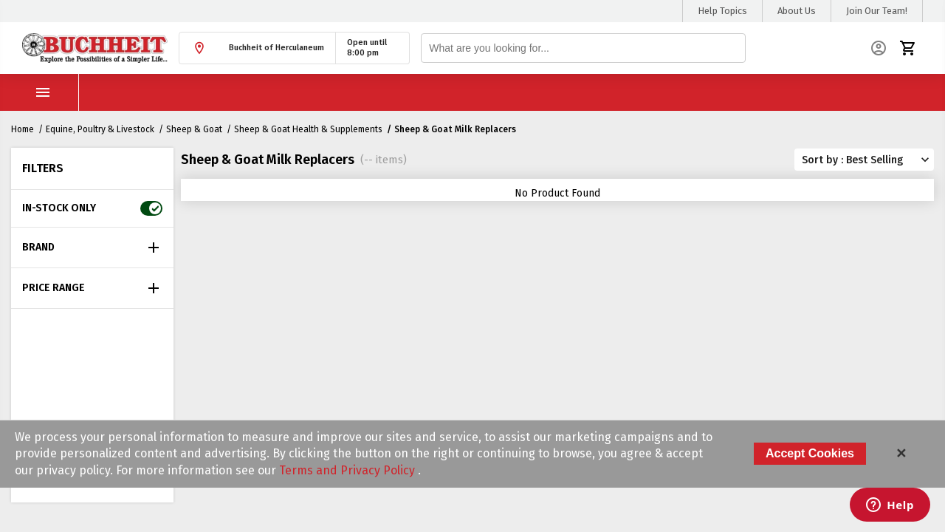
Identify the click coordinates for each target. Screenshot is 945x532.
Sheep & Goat (194, 129)
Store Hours (212, 92)
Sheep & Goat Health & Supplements (308, 129)
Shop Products (96, 92)
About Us (796, 10)
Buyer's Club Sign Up (395, 92)
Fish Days (595, 92)
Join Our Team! (876, 10)
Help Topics (722, 10)
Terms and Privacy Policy (348, 470)
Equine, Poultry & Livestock (100, 129)
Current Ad (293, 92)
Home (22, 129)
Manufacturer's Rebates (703, 92)
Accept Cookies (810, 453)
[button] (257, 48)
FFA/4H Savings (509, 92)
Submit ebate (820, 92)
